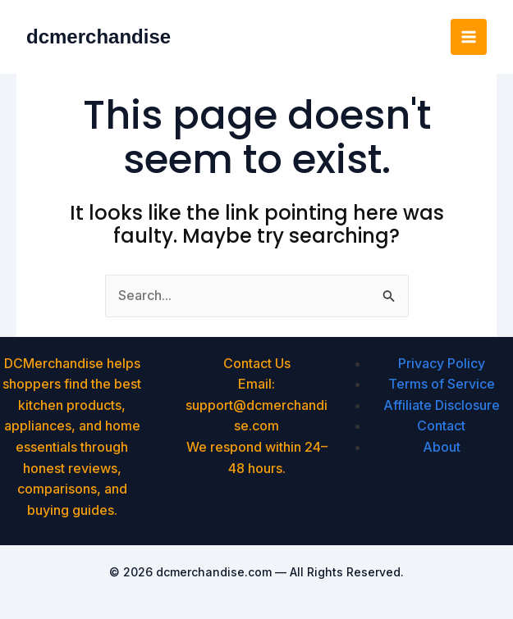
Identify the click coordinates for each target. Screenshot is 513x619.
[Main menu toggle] (469, 37)
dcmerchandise (98, 36)
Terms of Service (441, 383)
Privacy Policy (441, 363)
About (441, 447)
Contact (441, 425)
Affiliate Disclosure (441, 405)
